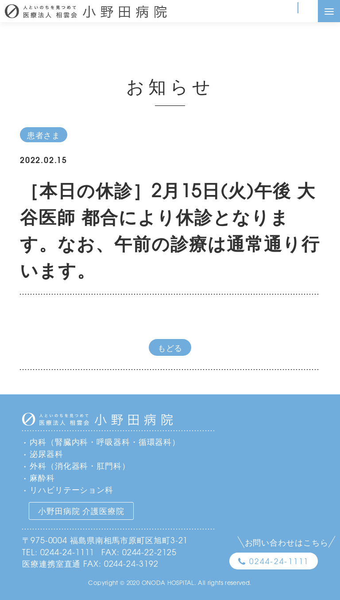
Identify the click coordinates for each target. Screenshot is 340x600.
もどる (170, 347)
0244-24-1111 (279, 560)
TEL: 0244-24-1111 (58, 551)
